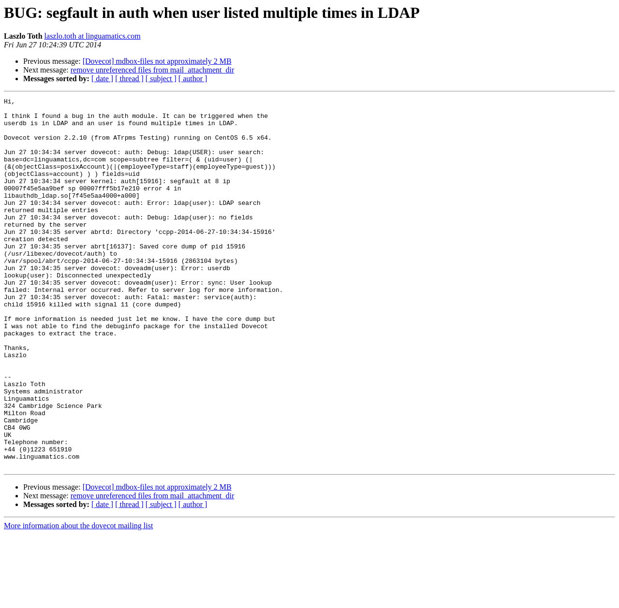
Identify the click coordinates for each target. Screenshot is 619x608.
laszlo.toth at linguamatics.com (92, 36)
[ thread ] (129, 78)
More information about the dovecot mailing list (78, 599)
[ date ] (102, 78)
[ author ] (192, 78)
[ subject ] (161, 78)
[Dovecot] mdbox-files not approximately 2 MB (157, 61)
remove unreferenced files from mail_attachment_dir (153, 70)
